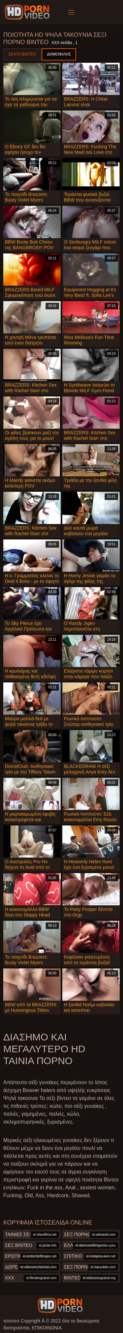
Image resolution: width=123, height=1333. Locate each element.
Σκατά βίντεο (22, 54)
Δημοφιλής (59, 54)
